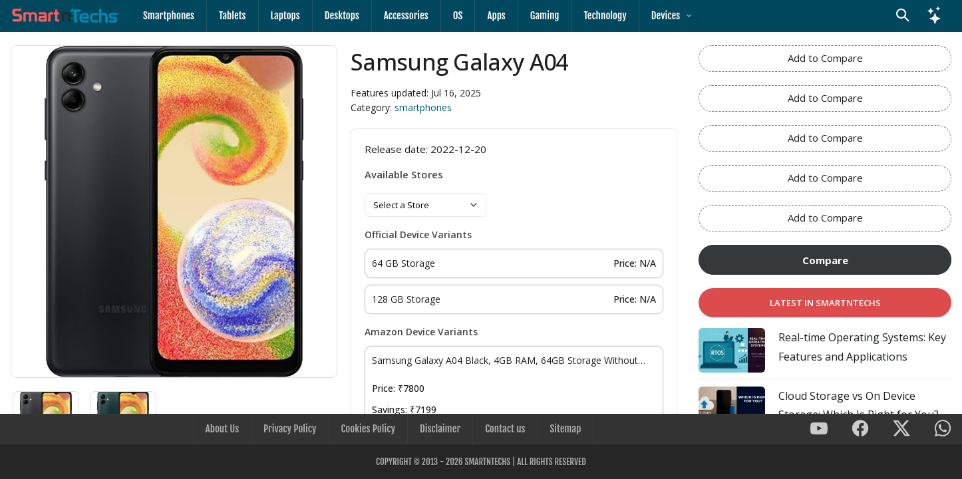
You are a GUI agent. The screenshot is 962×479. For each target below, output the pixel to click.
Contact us (505, 428)
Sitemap (565, 428)
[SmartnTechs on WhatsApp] (942, 429)
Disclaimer (440, 428)
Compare (825, 260)
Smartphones (168, 15)
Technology (605, 15)
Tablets (232, 15)
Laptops (285, 15)
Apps (496, 15)
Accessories (406, 15)
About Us (222, 428)
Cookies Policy (368, 428)
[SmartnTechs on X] (901, 429)
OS (458, 15)
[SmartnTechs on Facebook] (860, 429)
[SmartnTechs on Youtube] (819, 429)
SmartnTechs (487, 461)
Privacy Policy (289, 428)
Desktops (342, 15)
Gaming (545, 15)
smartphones (423, 107)
